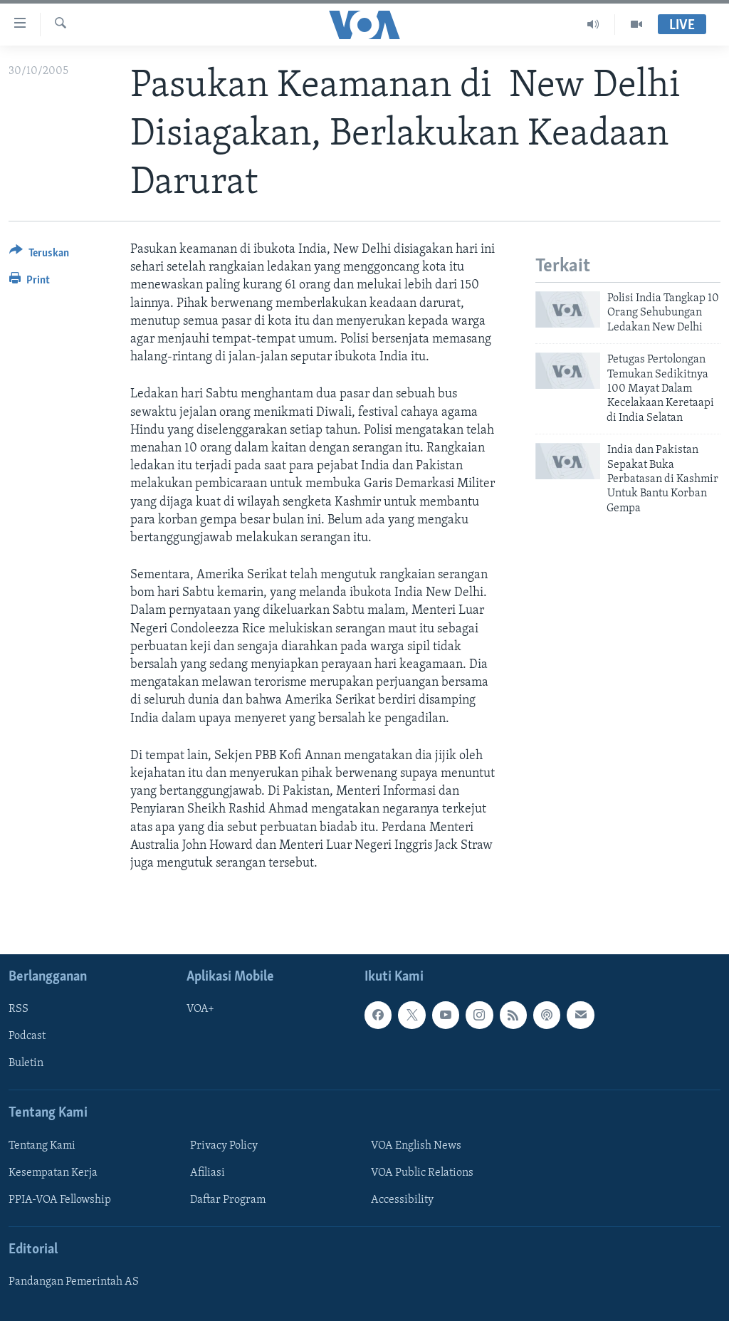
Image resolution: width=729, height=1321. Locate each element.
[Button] (39, 255)
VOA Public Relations (422, 1173)
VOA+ (200, 1009)
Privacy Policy (224, 1146)
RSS (18, 1009)
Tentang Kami (42, 1146)
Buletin (26, 1064)
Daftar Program (228, 1200)
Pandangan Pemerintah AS (74, 1282)
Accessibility (402, 1200)
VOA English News (416, 1146)
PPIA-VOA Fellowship (60, 1200)
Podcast (27, 1036)
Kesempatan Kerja (53, 1173)
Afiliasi (207, 1173)
